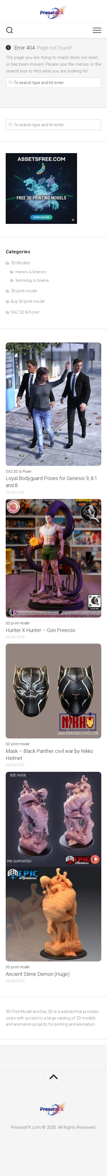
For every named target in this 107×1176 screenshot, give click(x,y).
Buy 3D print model (28, 301)
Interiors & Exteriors (31, 272)
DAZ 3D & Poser (25, 312)
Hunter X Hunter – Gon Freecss (40, 630)
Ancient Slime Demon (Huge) (38, 974)
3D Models (20, 263)
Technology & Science (32, 280)
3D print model (24, 291)
